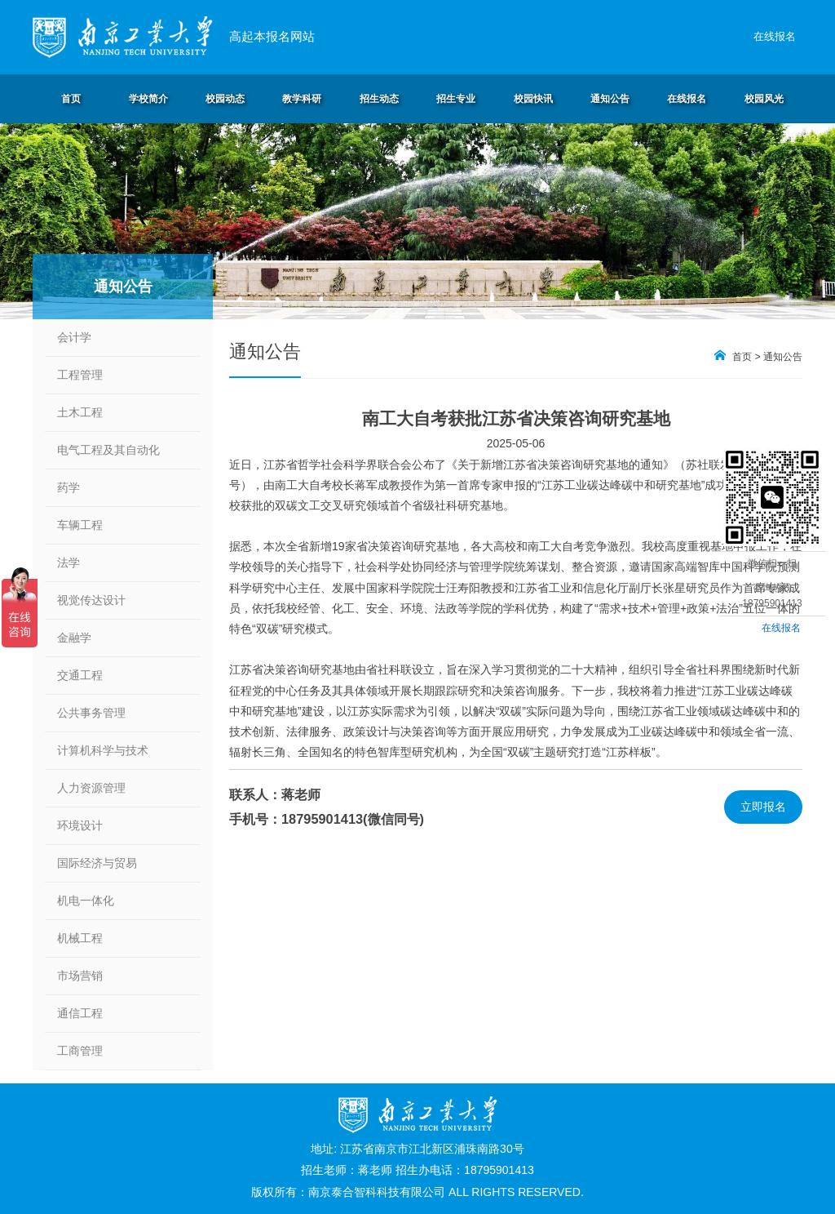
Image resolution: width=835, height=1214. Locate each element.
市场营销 (80, 975)
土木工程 (80, 412)
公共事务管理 (91, 712)
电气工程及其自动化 (108, 449)
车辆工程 (80, 524)
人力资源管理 (91, 787)
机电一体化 (85, 900)
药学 (68, 487)
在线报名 (774, 36)
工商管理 (80, 1050)
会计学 (74, 337)
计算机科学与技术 (102, 750)
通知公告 (782, 356)
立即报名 (763, 806)
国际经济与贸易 (97, 862)
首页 (742, 356)
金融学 (74, 637)
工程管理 (80, 374)
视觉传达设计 (91, 600)
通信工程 (80, 1013)
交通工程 (80, 675)
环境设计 (80, 825)
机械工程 (80, 938)
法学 (68, 562)
